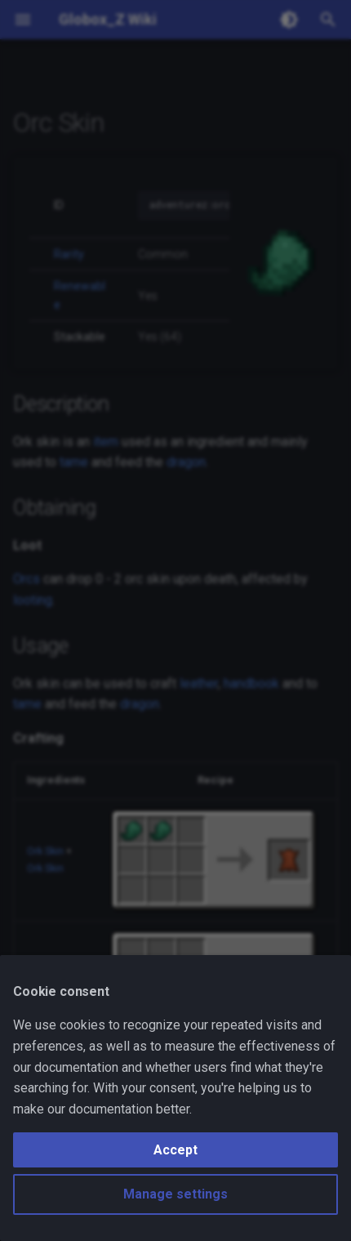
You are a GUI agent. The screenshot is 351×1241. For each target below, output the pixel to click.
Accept (175, 1150)
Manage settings (175, 1194)
